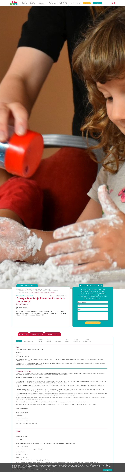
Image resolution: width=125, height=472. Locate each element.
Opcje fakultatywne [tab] (87, 283)
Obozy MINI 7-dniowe (41, 234)
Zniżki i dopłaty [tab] (48, 283)
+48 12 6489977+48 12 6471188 (63, 3)
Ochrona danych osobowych (43, 469)
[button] (68, 5)
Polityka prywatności (17, 469)
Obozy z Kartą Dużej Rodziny (26, 234)
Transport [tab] (58, 284)
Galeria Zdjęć (37, 277)
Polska (18, 247)
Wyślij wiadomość (93, 266)
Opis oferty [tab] (23, 277)
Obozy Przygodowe (23, 235)
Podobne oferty (53, 277)
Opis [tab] (19, 284)
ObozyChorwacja (42, 3)
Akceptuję (107, 470)
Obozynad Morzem (52, 3)
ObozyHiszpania (24, 3)
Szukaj (87, 3)
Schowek (97, 3)
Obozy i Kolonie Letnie (31, 232)
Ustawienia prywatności (29, 469)
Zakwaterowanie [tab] (29, 284)
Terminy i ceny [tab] (40, 283)
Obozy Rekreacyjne (53, 234)
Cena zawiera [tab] (66, 283)
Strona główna (20, 232)
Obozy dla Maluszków (44, 232)
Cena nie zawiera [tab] (76, 283)
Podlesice (25, 247)
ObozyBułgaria (32, 3)
